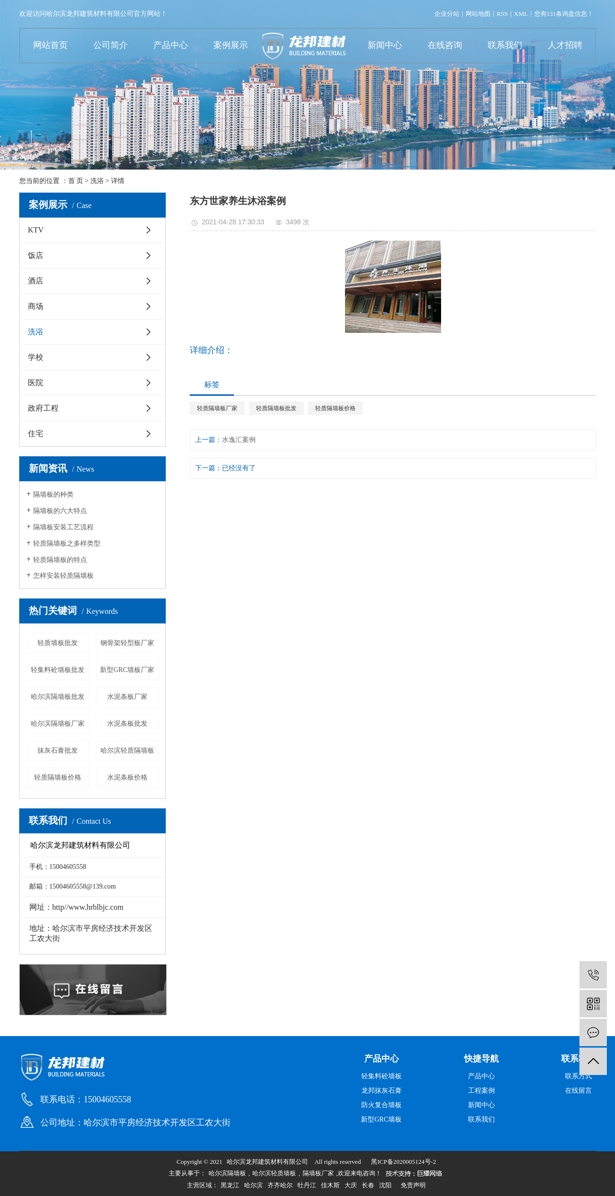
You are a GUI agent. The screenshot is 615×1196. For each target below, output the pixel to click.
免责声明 (413, 1185)
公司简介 (110, 45)
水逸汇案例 (239, 439)
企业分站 (446, 13)
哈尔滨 (253, 1185)
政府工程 (43, 408)
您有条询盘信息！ (564, 13)
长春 (368, 1185)
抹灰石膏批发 (57, 750)
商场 (35, 306)
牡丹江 (306, 1185)
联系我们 (505, 45)
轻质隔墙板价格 (57, 777)
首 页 (76, 180)
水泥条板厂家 (127, 696)
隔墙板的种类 (53, 494)
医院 (35, 382)
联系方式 (578, 1076)
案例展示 (230, 45)
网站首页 (50, 45)
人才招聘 (565, 45)
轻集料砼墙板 (381, 1076)
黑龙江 (230, 1185)
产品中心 (170, 45)
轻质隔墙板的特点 (60, 559)
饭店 (35, 255)
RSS (502, 13)
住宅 (35, 433)
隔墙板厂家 (318, 1173)
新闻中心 (385, 45)
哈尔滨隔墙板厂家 (58, 723)
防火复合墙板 (381, 1105)
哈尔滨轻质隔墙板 (127, 750)
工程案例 (481, 1090)
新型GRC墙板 (381, 1119)
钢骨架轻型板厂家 (127, 643)
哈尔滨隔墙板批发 (58, 696)
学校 (35, 357)
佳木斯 (330, 1185)
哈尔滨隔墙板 (227, 1173)
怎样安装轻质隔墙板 (63, 575)
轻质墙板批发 (57, 643)
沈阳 (385, 1185)
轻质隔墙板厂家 (217, 408)
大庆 (350, 1185)
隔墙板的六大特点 (60, 510)
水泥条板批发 (127, 723)
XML (521, 13)
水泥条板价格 (127, 777)
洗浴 (97, 180)
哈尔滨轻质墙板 (274, 1173)
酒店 (35, 281)
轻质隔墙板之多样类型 (66, 543)
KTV (36, 230)
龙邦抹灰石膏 (381, 1090)
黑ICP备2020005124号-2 (403, 1161)
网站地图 (478, 13)
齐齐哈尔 (280, 1185)
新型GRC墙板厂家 (127, 669)
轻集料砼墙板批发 (58, 669)
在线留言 (578, 1090)
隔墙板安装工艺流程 (63, 527)
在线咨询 (445, 45)
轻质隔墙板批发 (276, 408)
